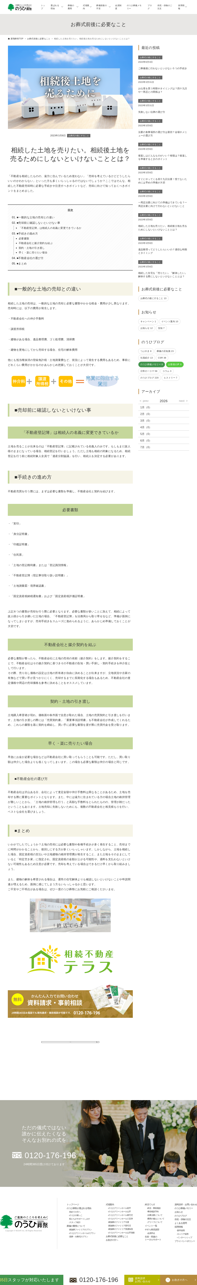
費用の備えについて (155, 1219)
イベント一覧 (151, 1226)
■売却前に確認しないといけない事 (38, 222)
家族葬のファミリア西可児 (119, 1226)
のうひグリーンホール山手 (119, 1211)
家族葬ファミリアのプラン (80, 1229)
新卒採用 (181, 1230)
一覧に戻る (70, 1045)
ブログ (150, 7)
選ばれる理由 (55, 7)
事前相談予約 (153, 1211)
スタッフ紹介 (74, 1222)
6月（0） (146, 440)
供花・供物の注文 (183, 1219)
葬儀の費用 (71, 7)
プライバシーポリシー (185, 1241)
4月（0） (146, 427)
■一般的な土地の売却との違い (36, 217)
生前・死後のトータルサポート (153, 1238)
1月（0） (146, 407)
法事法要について (154, 1215)
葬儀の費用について (76, 1226)
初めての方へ (74, 1212)
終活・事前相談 (153, 1208)
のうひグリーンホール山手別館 (121, 1232)
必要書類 (24, 238)
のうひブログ (181, 1215)
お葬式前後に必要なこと (117, 1236)
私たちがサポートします (79, 1219)
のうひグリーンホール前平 (119, 1208)
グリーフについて (154, 1222)
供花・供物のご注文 (164, 7)
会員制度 (118, 7)
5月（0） (146, 433)
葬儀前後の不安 (101, 7)
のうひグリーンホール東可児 (120, 1215)
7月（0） (146, 447)
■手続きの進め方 (27, 233)
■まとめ (22, 263)
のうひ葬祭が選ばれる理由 (79, 1208)
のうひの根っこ (75, 1215)
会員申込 (151, 1233)
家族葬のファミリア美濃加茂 (120, 1229)
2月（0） (146, 414)
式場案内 (86, 7)
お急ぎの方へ (112, 1240)
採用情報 (181, 7)
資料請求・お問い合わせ (186, 1204)
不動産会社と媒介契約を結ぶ (36, 243)
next (182, 400)
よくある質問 (181, 1223)
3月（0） (146, 420)
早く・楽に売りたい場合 (33, 252)
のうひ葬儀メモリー (134, 7)
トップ (43, 7)
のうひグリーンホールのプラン (82, 1233)
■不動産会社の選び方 (30, 258)
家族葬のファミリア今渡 (118, 1222)
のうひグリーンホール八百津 (120, 1219)
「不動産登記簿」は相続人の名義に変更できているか (50, 227)
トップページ (73, 1204)
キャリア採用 (182, 1234)
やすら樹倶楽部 (152, 1229)
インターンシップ (184, 1237)
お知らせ (179, 1212)
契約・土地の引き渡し (32, 247)
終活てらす (150, 1204)
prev (146, 400)
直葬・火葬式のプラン (78, 1236)
